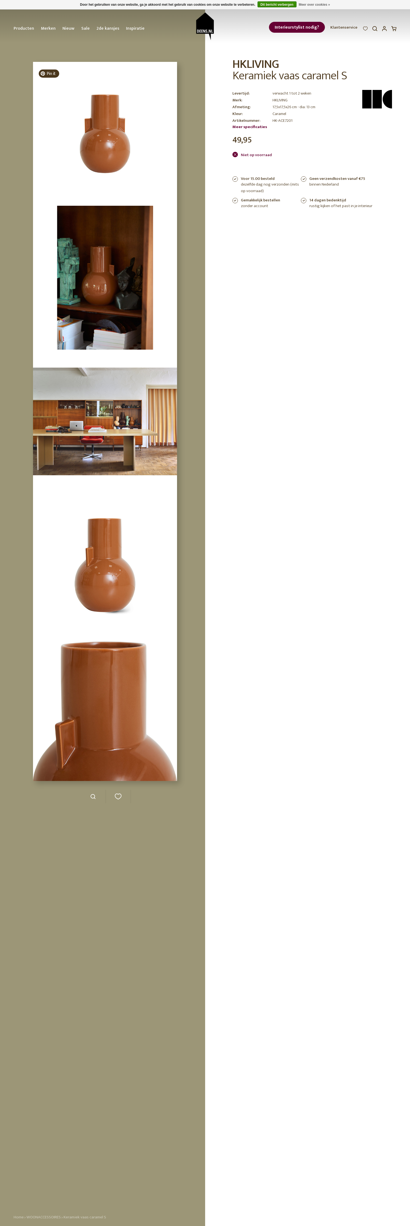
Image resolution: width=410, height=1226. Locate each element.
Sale (85, 28)
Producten (24, 28)
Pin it (48, 73)
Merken (48, 28)
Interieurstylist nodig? (297, 27)
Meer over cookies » (314, 5)
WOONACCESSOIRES (43, 1217)
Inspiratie (135, 28)
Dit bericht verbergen (277, 5)
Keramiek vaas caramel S (85, 1217)
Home (19, 1217)
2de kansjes (108, 28)
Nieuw (68, 28)
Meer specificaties (249, 126)
